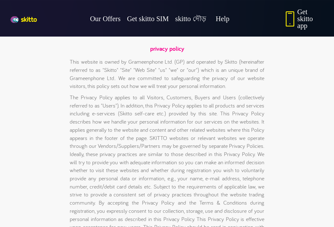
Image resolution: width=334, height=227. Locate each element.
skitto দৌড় (190, 19)
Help (222, 19)
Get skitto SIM (148, 19)
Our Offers (105, 19)
